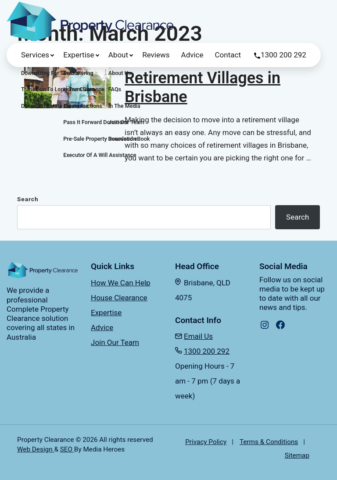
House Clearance (119, 297)
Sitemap (297, 455)
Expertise (78, 54)
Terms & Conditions (269, 442)
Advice (192, 54)
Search (28, 199)
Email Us (198, 336)
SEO (67, 449)
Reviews (155, 54)
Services (35, 54)
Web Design (35, 449)
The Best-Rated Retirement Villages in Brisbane (202, 78)
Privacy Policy (205, 442)
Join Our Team (115, 342)
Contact (228, 54)
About (118, 54)
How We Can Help (121, 282)
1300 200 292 (283, 54)
